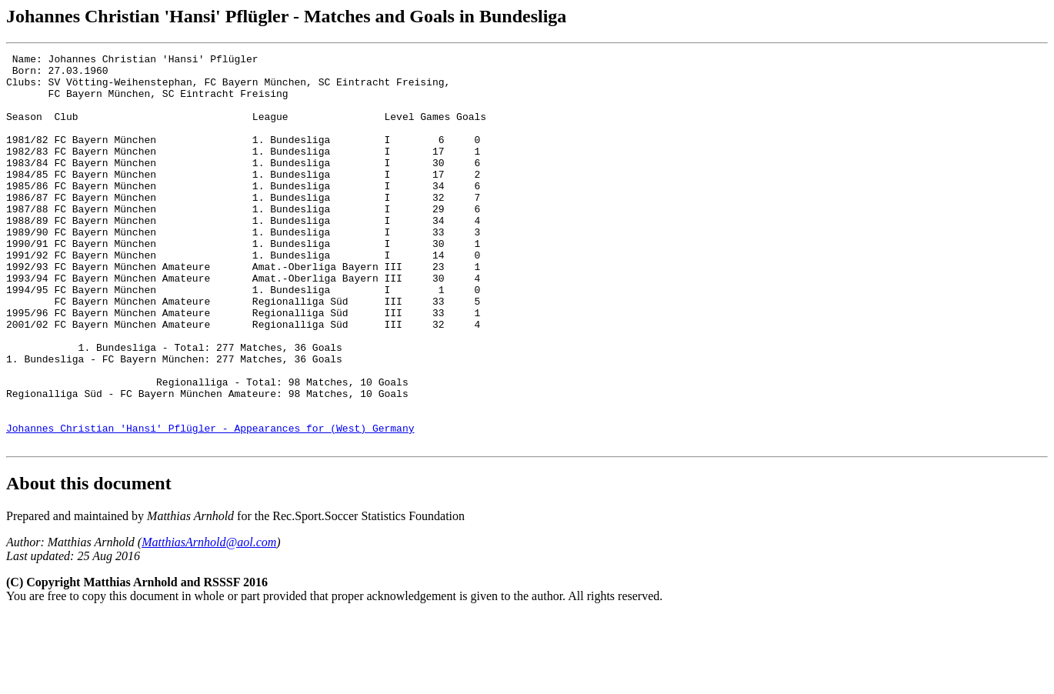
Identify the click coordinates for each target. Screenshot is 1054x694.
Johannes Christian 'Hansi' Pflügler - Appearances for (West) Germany (210, 504)
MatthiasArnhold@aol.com (209, 620)
